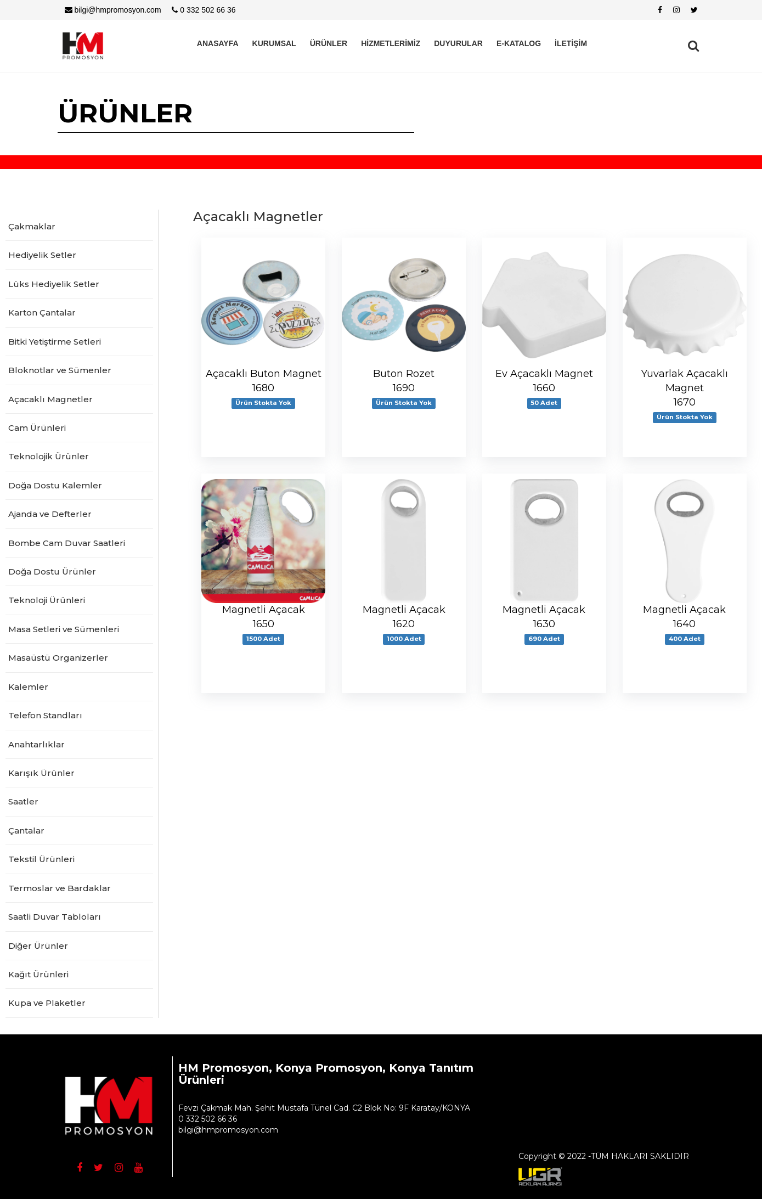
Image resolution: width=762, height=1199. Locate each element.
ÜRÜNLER (328, 43)
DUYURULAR (458, 43)
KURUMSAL (274, 43)
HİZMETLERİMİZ (390, 43)
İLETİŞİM (571, 43)
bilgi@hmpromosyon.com (113, 9)
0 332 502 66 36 (203, 9)
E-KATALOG (518, 43)
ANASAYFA (218, 43)
